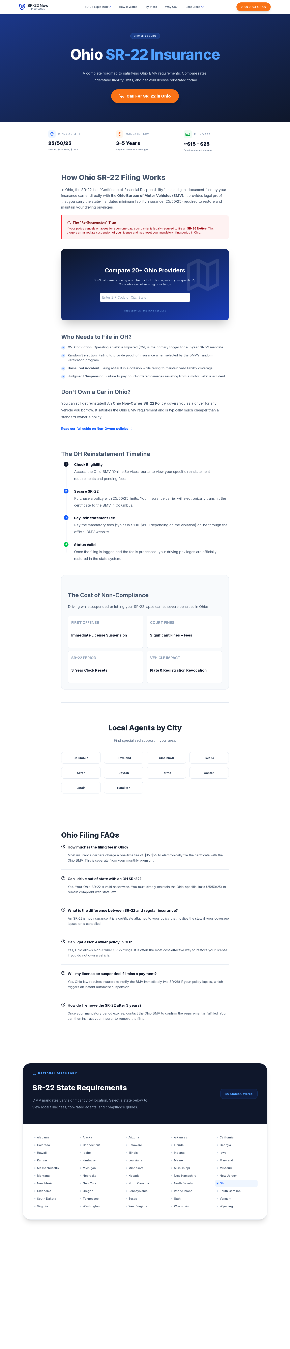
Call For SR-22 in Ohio (145, 96)
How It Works (128, 6)
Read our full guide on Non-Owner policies (97, 429)
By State (151, 6)
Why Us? (171, 6)
